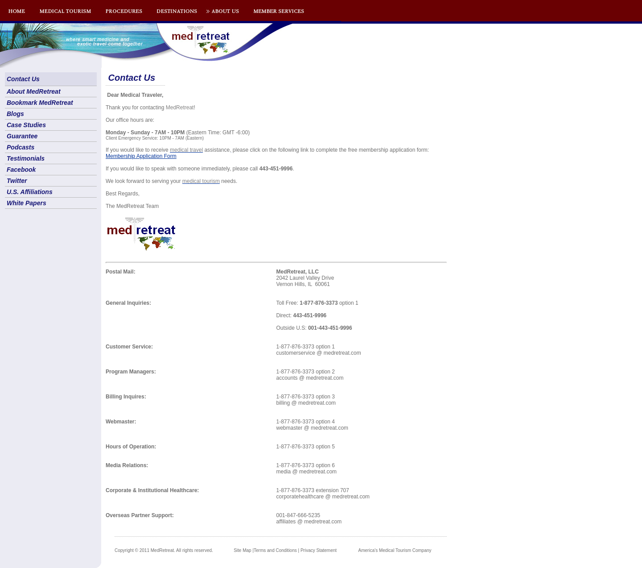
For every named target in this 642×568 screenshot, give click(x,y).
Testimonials (26, 158)
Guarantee (22, 136)
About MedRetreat (34, 91)
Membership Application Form (141, 156)
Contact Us (23, 79)
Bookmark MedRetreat (40, 102)
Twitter (17, 180)
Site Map (242, 550)
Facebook (21, 169)
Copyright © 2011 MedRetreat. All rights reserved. (164, 550)
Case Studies (26, 125)
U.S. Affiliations (30, 191)
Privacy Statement (318, 550)
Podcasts (20, 147)
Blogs (15, 113)
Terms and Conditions (275, 550)
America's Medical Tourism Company (395, 550)
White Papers (26, 203)
